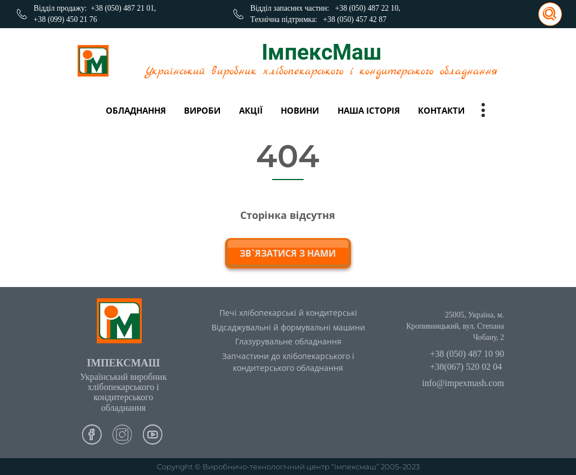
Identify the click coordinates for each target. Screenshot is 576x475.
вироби (202, 110)
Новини (300, 110)
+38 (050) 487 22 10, (367, 8)
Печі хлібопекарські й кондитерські (288, 312)
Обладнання (136, 110)
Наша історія (369, 110)
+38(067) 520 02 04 (466, 366)
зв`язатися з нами (288, 253)
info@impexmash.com (463, 383)
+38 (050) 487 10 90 (467, 354)
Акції (251, 110)
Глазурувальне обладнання (288, 341)
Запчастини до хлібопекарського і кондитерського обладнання (288, 362)
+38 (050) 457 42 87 (354, 19)
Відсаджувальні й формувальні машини (288, 327)
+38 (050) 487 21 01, (123, 8)
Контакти (441, 110)
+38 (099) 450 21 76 (65, 19)
